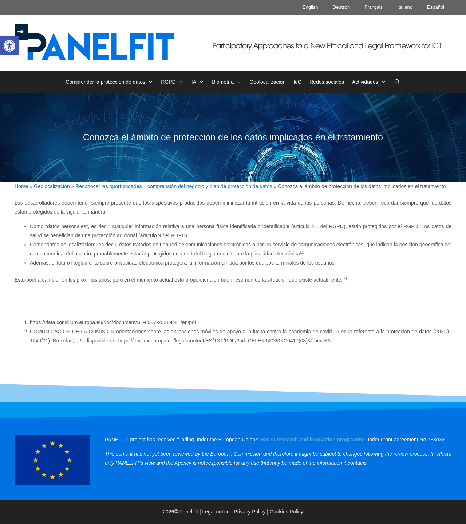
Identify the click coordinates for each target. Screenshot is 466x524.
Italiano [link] (404, 7)
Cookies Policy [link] (286, 512)
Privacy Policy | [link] (252, 512)
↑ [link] (199, 322)
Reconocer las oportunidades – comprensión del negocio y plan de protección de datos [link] (173, 186)
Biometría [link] (228, 82)
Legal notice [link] (216, 512)
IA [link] (199, 82)
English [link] (310, 7)
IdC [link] (297, 82)
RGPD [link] (174, 82)
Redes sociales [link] (326, 82)
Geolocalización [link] (267, 82)
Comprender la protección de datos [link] (111, 82)
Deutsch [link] (341, 7)
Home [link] (21, 186)
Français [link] (373, 7)
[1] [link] (302, 252)
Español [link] (435, 7)
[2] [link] (345, 278)
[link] (9, 45)
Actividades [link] (371, 82)
